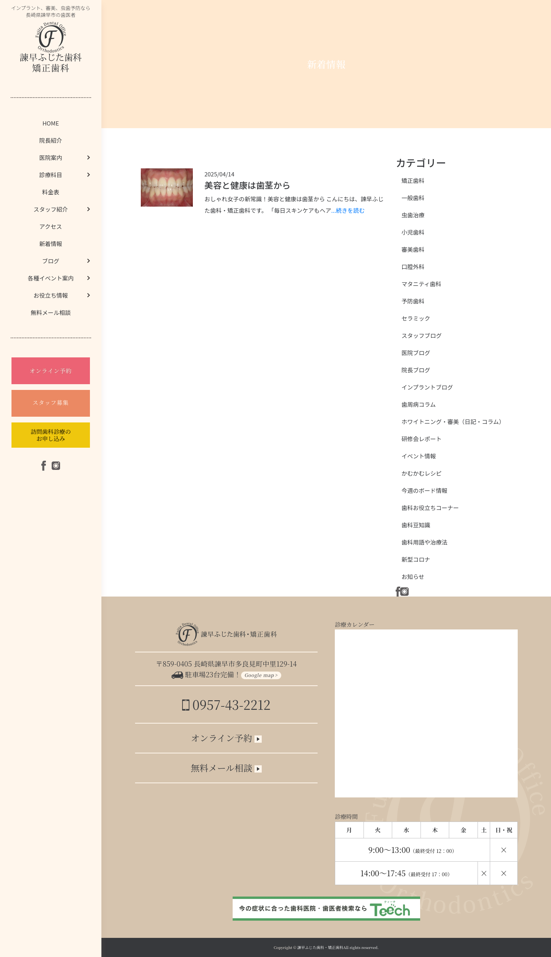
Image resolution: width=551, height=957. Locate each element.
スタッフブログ (421, 335)
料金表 (50, 192)
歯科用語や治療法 (424, 542)
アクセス (50, 226)
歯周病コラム (418, 404)
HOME (50, 123)
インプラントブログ (427, 387)
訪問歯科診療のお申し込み (51, 434)
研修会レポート (421, 439)
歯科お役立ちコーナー (430, 508)
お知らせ (412, 576)
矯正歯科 (412, 180)
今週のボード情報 (424, 490)
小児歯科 (412, 232)
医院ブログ (415, 353)
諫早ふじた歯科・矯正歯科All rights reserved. (338, 947)
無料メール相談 (51, 312)
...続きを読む (348, 210)
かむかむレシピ (421, 473)
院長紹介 (50, 140)
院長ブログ (415, 370)
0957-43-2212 (226, 704)
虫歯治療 (412, 215)
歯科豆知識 (415, 525)
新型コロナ (415, 559)
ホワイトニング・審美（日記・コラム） (453, 421)
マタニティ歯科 (421, 284)
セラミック (415, 318)
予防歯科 (412, 301)
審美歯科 (412, 249)
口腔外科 (412, 266)
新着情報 (50, 244)
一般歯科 (412, 198)
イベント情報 (418, 456)
